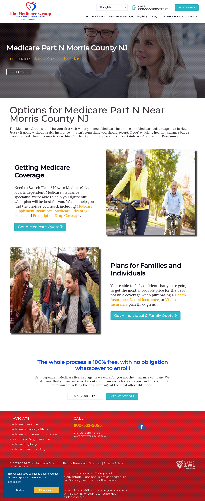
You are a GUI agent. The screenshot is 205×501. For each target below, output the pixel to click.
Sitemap (95, 463)
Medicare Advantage (121, 16)
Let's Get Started (121, 396)
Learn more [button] (14, 481)
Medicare (97, 16)
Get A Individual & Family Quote (144, 315)
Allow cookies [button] (46, 490)
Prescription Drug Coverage (56, 215)
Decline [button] (20, 490)
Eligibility (142, 16)
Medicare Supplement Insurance (33, 434)
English (105, 7)
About (190, 16)
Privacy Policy (113, 463)
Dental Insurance (144, 299)
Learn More (19, 71)
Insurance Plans (171, 16)
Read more (170, 136)
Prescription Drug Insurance (30, 439)
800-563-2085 (85, 396)
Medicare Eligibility (23, 444)
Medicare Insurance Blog (27, 449)
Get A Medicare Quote (38, 227)
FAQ (154, 16)
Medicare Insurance (24, 424)
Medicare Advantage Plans (29, 429)
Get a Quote (185, 7)
